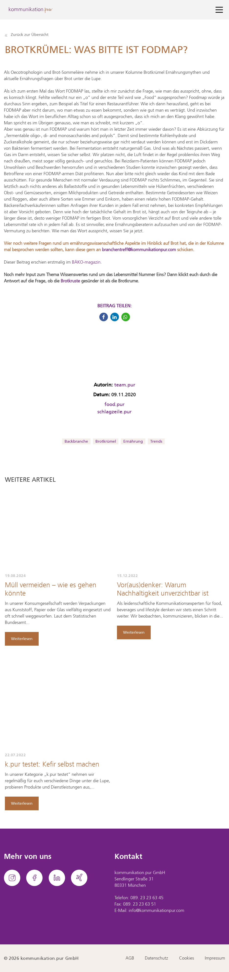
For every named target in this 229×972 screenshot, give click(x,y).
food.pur (114, 404)
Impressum (215, 958)
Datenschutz (156, 958)
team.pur (124, 385)
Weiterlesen (22, 638)
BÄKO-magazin (86, 262)
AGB (130, 958)
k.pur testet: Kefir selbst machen (52, 764)
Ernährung (133, 441)
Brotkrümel (105, 441)
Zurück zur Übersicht (26, 34)
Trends (156, 441)
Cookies (186, 958)
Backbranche (76, 441)
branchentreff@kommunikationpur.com (139, 250)
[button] (103, 317)
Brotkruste (71, 281)
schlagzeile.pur (114, 412)
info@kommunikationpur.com (156, 910)
